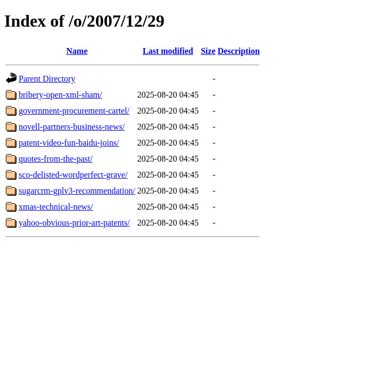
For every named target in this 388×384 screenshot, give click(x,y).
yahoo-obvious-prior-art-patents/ (74, 222)
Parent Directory (47, 78)
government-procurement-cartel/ (74, 110)
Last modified (168, 50)
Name (76, 50)
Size (208, 50)
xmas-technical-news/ (56, 206)
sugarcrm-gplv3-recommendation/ (77, 190)
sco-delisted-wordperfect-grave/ (73, 174)
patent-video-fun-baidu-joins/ (69, 142)
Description (238, 50)
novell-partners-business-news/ (72, 126)
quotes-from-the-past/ (56, 158)
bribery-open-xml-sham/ (60, 94)
